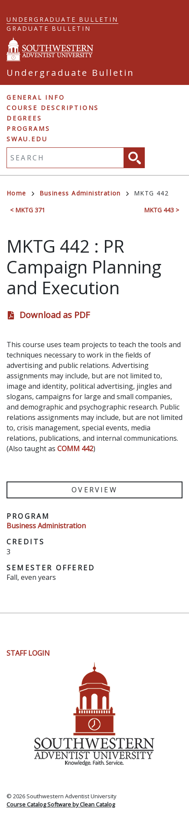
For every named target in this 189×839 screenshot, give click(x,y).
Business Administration (84, 193)
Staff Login (28, 653)
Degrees (24, 118)
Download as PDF (55, 315)
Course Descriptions (53, 108)
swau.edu (27, 139)
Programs (28, 128)
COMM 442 (75, 448)
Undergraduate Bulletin (62, 19)
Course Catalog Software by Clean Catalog (61, 804)
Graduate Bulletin (49, 28)
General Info (36, 97)
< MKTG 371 (27, 210)
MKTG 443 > (161, 210)
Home (20, 193)
